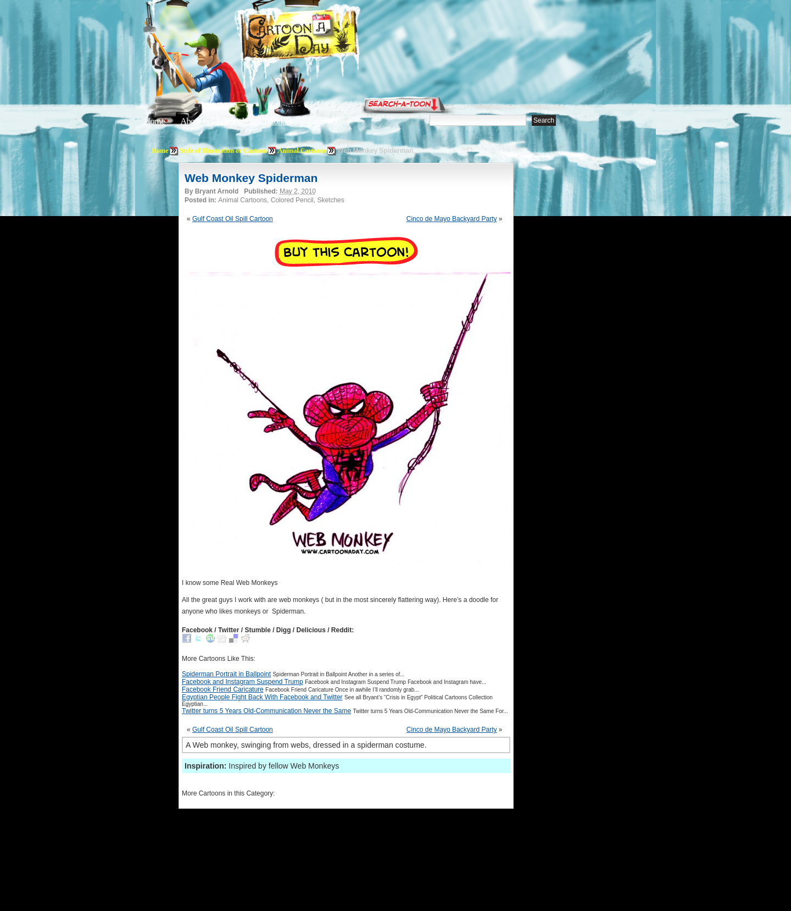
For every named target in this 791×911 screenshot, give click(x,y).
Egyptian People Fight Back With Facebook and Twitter (262, 697)
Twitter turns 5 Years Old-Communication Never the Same (266, 711)
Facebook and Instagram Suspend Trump (242, 682)
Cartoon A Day (326, 36)
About (190, 121)
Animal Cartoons (302, 150)
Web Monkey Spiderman (251, 178)
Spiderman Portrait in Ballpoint (226, 674)
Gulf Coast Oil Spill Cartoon (232, 219)
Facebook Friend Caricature (223, 689)
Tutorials (277, 121)
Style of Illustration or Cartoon (223, 150)
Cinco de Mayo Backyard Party (451, 219)
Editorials (231, 121)
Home (154, 121)
